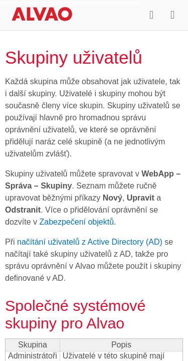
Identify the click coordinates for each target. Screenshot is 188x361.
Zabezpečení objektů (76, 222)
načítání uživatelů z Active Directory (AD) (89, 242)
